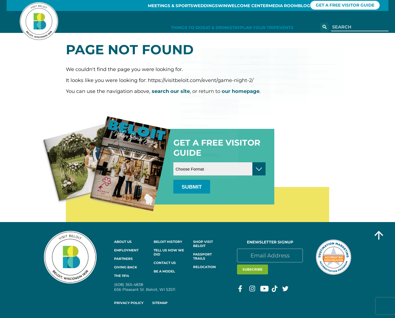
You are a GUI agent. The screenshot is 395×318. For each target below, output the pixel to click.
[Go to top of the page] (378, 236)
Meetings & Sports (137, 5)
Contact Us (165, 263)
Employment (126, 250)
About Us (123, 242)
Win (203, 5)
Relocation (204, 267)
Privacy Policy (128, 303)
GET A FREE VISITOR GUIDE (353, 5)
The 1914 (121, 276)
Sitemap (160, 303)
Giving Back (125, 267)
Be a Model (164, 271)
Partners (123, 259)
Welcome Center (235, 5)
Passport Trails (202, 256)
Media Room (277, 5)
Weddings (178, 5)
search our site (171, 91)
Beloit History (168, 242)
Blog (305, 5)
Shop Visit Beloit (203, 244)
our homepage (240, 91)
